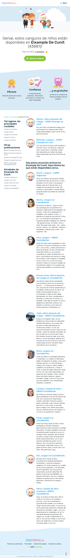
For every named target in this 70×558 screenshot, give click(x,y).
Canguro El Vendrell (10, 134)
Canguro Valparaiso (10, 177)
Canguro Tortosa (9, 137)
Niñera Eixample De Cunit (12, 150)
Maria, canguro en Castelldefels (44, 352)
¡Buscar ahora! (35, 58)
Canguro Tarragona (10, 129)
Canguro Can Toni (10, 180)
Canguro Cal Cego (10, 185)
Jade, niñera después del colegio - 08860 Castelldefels (50, 314)
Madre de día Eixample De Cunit (13, 154)
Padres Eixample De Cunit (12, 160)
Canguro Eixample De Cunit (13, 157)
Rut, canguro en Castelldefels (50, 455)
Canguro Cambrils (10, 140)
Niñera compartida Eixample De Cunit (10, 163)
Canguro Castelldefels (11, 188)
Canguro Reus (8, 132)
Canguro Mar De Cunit (11, 183)
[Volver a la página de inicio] (9, 3)
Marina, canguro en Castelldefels (45, 201)
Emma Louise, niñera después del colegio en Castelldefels (50, 276)
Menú (63, 3)
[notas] (35, 547)
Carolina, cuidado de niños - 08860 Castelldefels (49, 390)
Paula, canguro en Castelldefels (45, 419)
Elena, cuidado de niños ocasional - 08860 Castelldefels (47, 491)
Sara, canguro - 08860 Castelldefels (47, 238)
